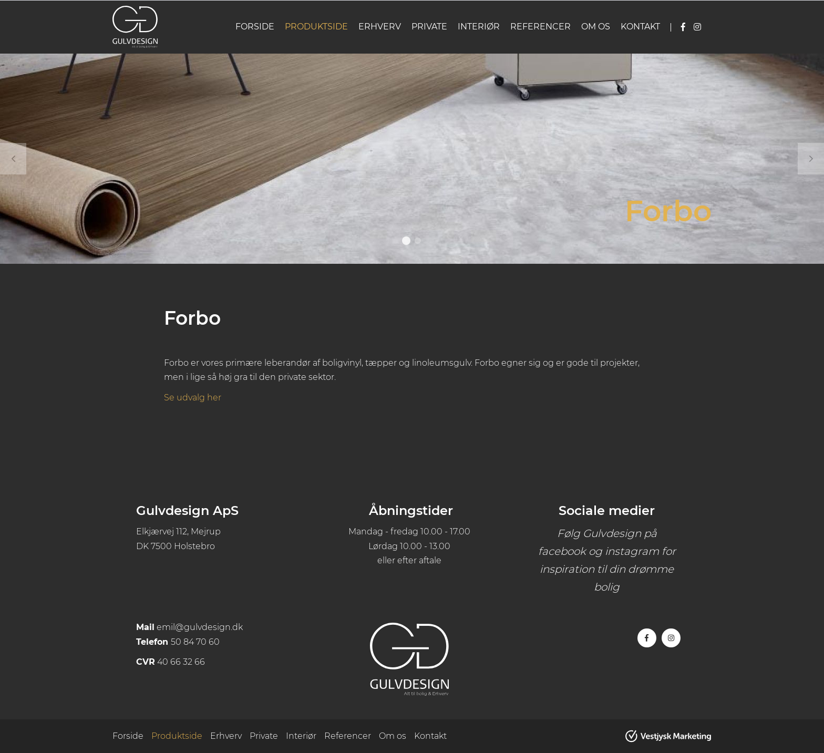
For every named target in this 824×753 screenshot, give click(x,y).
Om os (595, 27)
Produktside (316, 27)
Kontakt (640, 27)
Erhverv (379, 27)
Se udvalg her (192, 398)
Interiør (479, 27)
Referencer (540, 27)
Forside (254, 27)
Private (429, 27)
